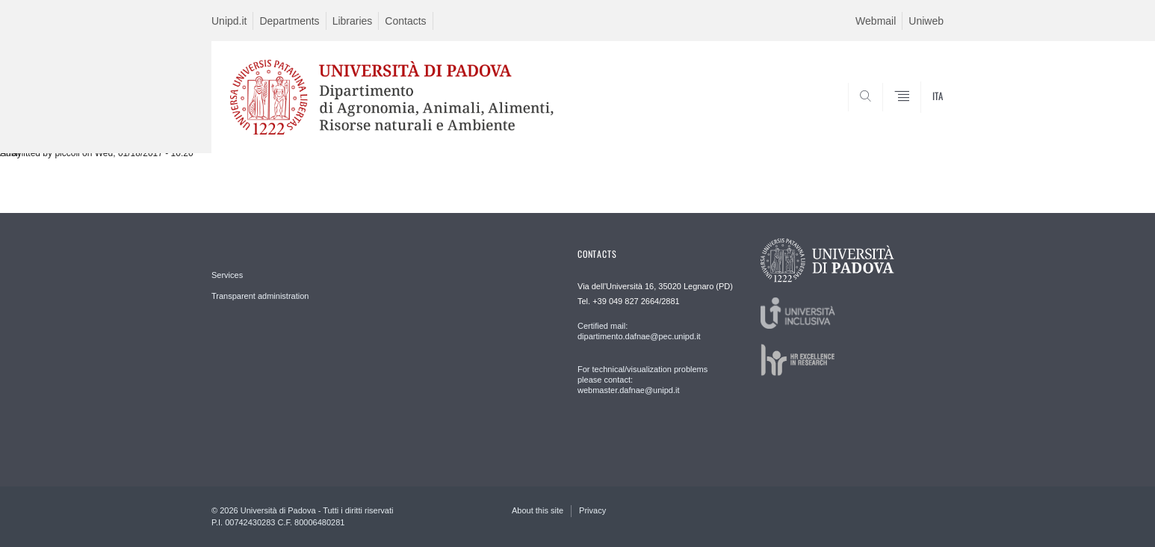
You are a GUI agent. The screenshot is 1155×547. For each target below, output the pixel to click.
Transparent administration (260, 295)
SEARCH (917, 117)
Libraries (352, 21)
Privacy (592, 510)
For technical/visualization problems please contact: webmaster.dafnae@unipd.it (642, 380)
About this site (537, 510)
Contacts (405, 21)
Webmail (875, 21)
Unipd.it (229, 21)
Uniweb (926, 21)
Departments (289, 21)
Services (227, 275)
